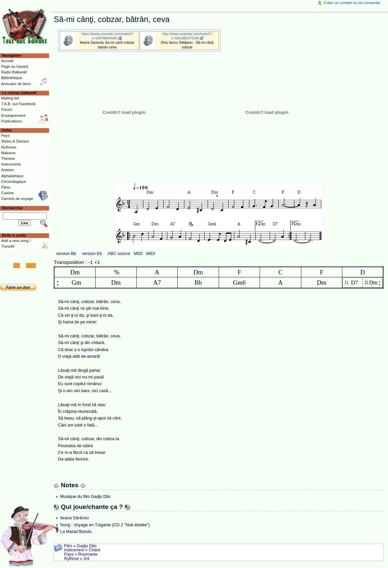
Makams (8, 153)
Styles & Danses (15, 141)
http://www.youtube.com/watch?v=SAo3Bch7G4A (187, 36)
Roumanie (88, 554)
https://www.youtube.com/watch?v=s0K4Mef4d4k (107, 36)
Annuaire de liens (16, 84)
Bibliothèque (11, 78)
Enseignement (13, 115)
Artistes (7, 170)
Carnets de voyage (17, 199)
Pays (68, 554)
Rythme (71, 558)
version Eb (92, 253)
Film (68, 546)
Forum (6, 109)
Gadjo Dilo (86, 546)
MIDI (138, 253)
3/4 (86, 558)
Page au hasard (14, 66)
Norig (65, 525)
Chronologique (13, 182)
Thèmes (8, 159)
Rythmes (8, 147)
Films (5, 187)
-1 (90, 262)
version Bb (66, 253)
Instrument (74, 550)
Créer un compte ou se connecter (352, 3)
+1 (97, 262)
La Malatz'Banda (75, 531)
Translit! (7, 246)
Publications (11, 121)
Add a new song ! (16, 241)
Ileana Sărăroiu (74, 518)
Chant (94, 550)
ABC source (119, 253)
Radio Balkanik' (14, 72)
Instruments (11, 164)
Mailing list (10, 98)
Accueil (7, 61)
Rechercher (12, 208)
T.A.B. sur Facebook (18, 104)
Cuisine (7, 193)
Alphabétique (12, 176)
